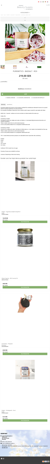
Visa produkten (25, 221)
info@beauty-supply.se (9, 443)
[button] (25, 18)
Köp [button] (14, 94)
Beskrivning (3, 104)
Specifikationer (9, 104)
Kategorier (25, 12)
